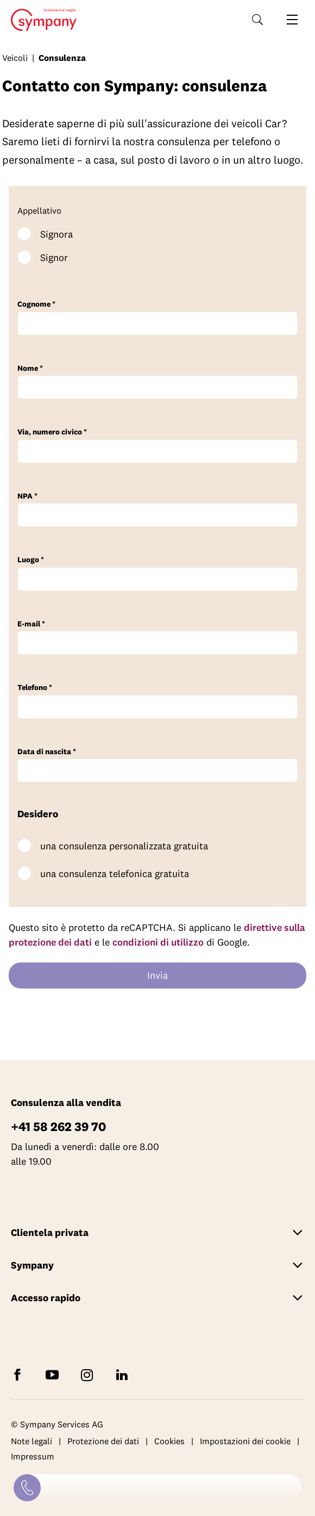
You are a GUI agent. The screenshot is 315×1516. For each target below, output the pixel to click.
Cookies (169, 1441)
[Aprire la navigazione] (292, 19)
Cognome (36, 304)
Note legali (31, 1441)
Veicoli (15, 57)
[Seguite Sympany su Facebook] (19, 1373)
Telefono (34, 687)
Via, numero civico (52, 432)
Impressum (32, 1456)
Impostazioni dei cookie (245, 1441)
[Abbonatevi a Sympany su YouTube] (54, 1373)
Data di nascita (46, 751)
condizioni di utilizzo (158, 942)
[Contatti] (27, 1487)
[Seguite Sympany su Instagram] (89, 1373)
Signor (54, 257)
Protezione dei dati (103, 1441)
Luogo (30, 559)
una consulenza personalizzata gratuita (124, 846)
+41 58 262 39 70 (58, 1126)
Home (40, 20)
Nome (30, 368)
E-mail (31, 624)
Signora (56, 234)
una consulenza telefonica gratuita (114, 873)
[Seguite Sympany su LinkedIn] (123, 1373)
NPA (27, 496)
